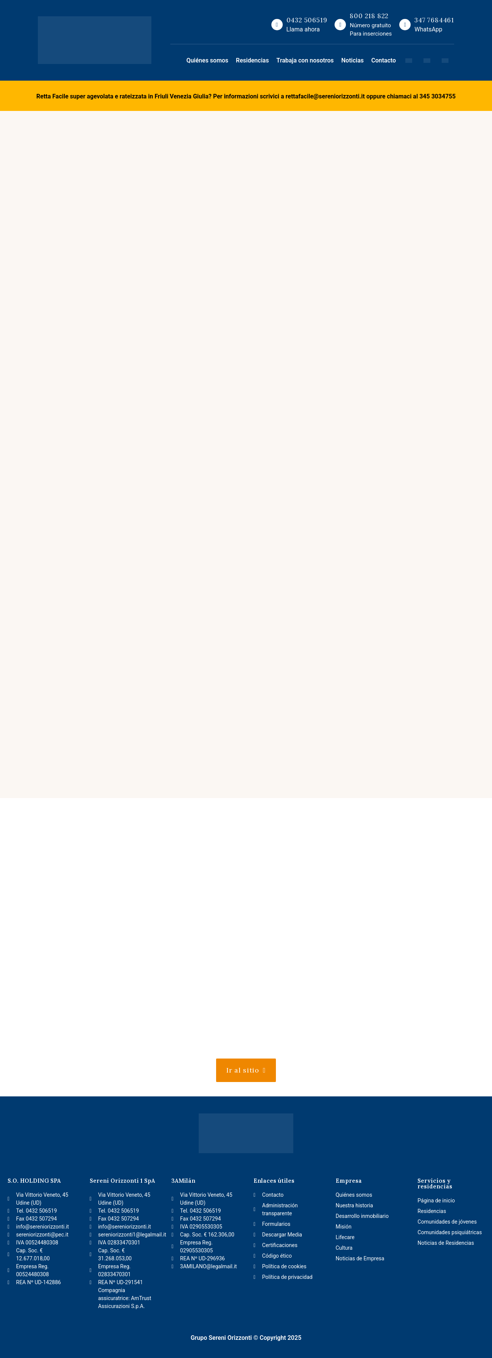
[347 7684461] (405, 24)
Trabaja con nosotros (304, 60)
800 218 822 (369, 16)
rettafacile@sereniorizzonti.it (325, 96)
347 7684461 (434, 20)
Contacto (383, 60)
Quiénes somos (207, 60)
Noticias (352, 60)
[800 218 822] (340, 24)
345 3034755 (437, 96)
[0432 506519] (277, 24)
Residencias (252, 60)
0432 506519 (306, 20)
